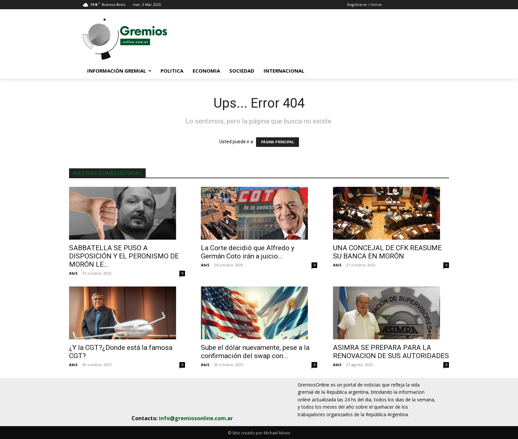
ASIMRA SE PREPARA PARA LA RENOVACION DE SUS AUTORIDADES (391, 352)
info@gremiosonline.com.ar (196, 418)
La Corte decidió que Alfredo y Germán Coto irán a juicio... (247, 252)
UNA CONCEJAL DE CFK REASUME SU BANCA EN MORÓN (387, 252)
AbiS (73, 273)
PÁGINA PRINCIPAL (277, 142)
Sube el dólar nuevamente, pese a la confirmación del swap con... (255, 352)
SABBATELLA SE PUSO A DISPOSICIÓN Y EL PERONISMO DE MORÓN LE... (124, 256)
